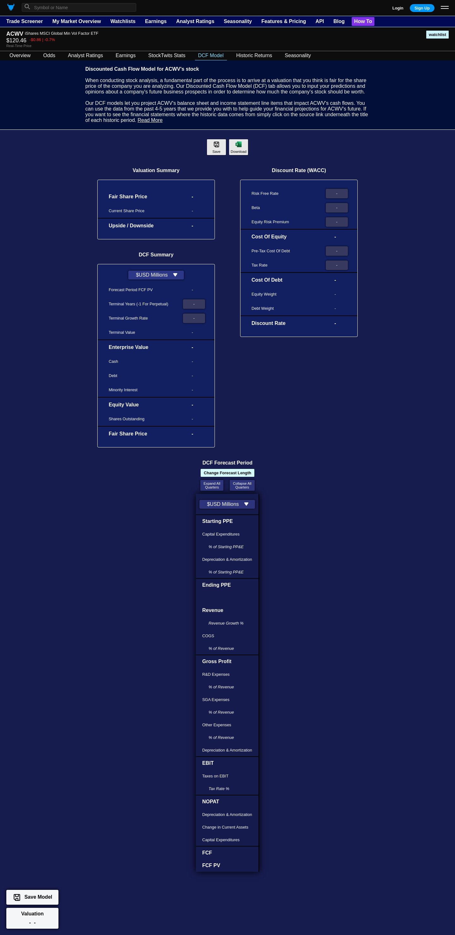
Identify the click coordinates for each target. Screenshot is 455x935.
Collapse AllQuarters (242, 485)
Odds (49, 55)
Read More (149, 120)
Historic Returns (254, 55)
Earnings (156, 21)
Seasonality (238, 21)
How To (363, 21)
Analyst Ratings (195, 21)
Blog (339, 21)
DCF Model (211, 55)
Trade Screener (24, 21)
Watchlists (122, 21)
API (320, 21)
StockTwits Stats (166, 55)
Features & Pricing (283, 21)
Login (397, 8)
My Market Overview (76, 21)
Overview (20, 55)
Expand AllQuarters (211, 485)
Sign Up (422, 8)
